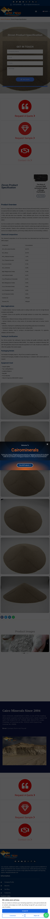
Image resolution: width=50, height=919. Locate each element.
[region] (25, 908)
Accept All (25, 911)
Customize (13, 915)
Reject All (36, 915)
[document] (25, 459)
